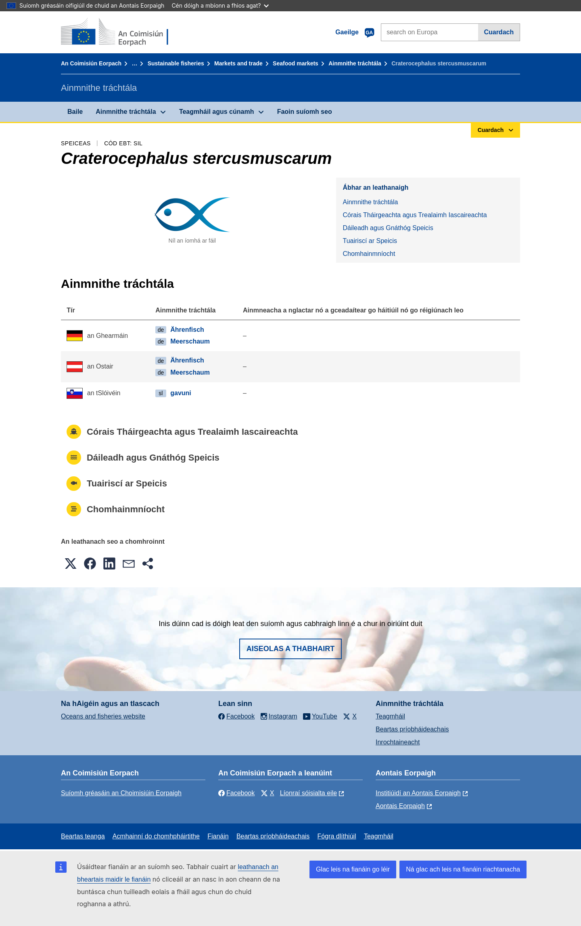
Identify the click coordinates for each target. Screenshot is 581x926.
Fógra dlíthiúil (337, 836)
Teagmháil (390, 716)
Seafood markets (295, 63)
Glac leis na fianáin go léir (353, 869)
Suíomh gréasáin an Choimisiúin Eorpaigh (121, 793)
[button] (71, 563)
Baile (75, 111)
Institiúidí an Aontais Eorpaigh (418, 793)
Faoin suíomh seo (304, 111)
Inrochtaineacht (398, 742)
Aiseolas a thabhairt (291, 649)
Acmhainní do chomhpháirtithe (156, 836)
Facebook (236, 793)
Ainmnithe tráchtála (354, 63)
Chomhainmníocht (369, 253)
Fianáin (217, 836)
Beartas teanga (83, 836)
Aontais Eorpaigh (400, 805)
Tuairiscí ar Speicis (370, 240)
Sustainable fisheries (176, 63)
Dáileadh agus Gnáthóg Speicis (388, 227)
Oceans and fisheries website (103, 716)
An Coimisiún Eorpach (91, 63)
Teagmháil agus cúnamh (216, 111)
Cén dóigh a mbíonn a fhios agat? (220, 5)
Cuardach (499, 32)
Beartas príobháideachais (412, 729)
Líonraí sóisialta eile (308, 793)
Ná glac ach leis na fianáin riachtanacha (463, 869)
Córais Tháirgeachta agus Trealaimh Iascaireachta (415, 215)
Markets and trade (238, 63)
